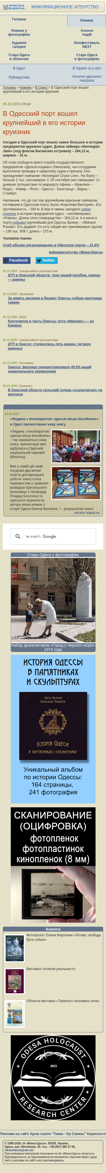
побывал (20, 223)
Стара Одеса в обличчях (19, 57)
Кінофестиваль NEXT (87, 45)
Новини (86, 20)
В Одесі (19, 68)
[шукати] (52, 536)
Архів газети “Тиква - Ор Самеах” (58, 1134)
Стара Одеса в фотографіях (87, 57)
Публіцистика (19, 77)
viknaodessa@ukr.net (19, 1150)
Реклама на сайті (14, 1134)
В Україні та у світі (87, 68)
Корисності (96, 1134)
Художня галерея (19, 45)
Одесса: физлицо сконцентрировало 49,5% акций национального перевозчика (49, 369)
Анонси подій (87, 33)
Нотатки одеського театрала (86, 78)
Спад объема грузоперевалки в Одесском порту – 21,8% (51, 245)
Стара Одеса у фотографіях (53, 554)
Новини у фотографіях (19, 33)
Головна (19, 19)
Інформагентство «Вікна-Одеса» (76, 252)
